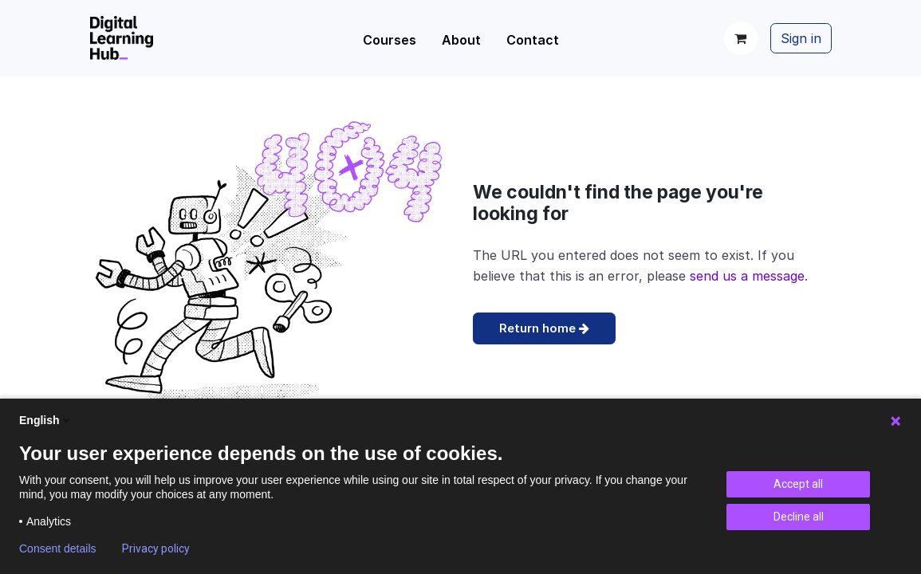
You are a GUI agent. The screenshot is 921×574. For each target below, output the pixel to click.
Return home (544, 328)
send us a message (747, 276)
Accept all (798, 484)
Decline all (798, 516)
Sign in (801, 38)
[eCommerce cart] (741, 38)
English (46, 420)
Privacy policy (156, 548)
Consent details (57, 548)
